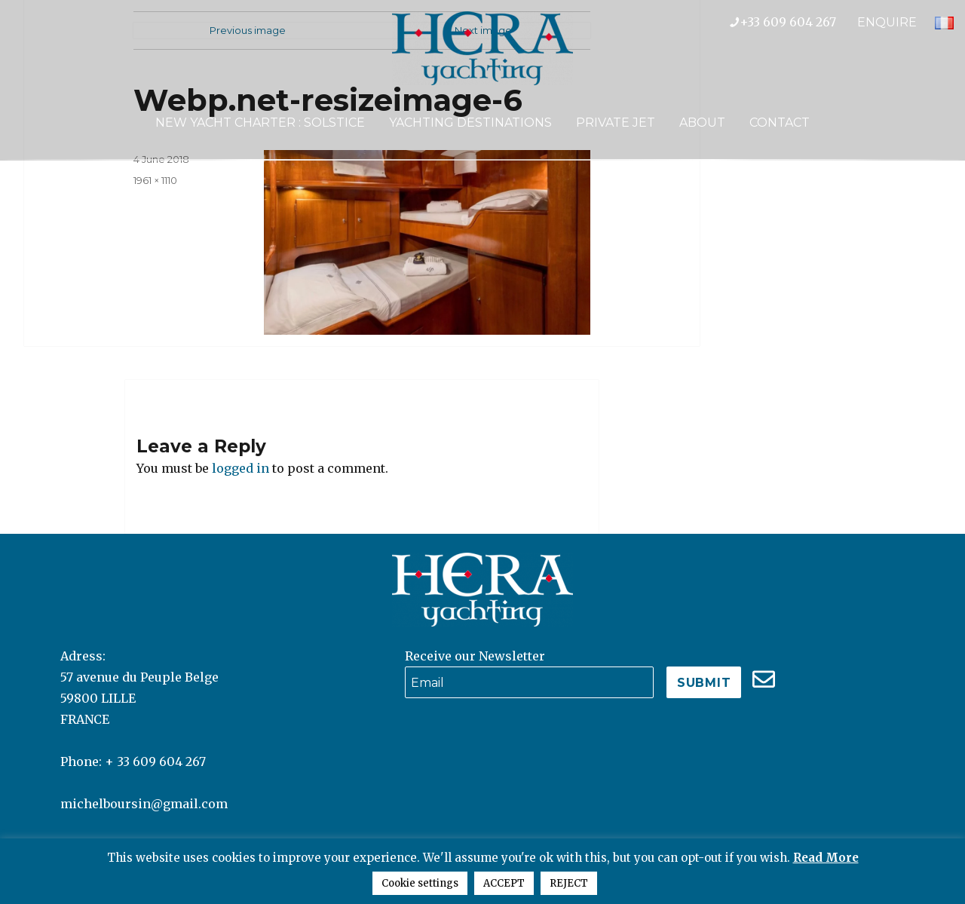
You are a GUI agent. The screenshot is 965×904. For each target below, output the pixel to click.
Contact (779, 122)
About (702, 122)
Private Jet (615, 122)
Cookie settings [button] (419, 883)
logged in (240, 468)
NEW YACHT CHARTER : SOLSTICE (260, 122)
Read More (826, 857)
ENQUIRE (887, 22)
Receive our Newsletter (475, 655)
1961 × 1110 (155, 180)
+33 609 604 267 (793, 21)
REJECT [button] (569, 883)
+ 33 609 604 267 (155, 761)
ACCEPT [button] (504, 883)
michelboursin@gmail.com (144, 803)
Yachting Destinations (470, 122)
